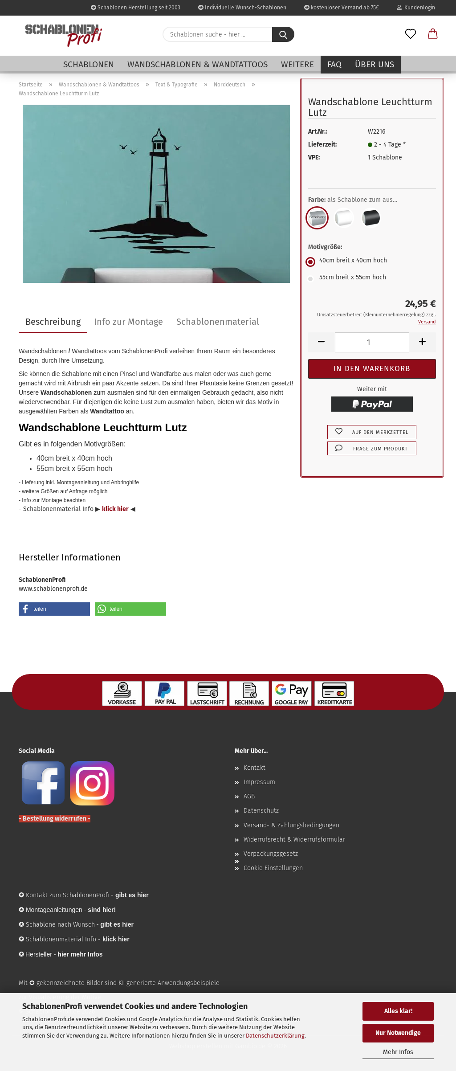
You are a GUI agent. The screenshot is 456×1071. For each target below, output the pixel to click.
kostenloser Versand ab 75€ (341, 7)
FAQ (334, 64)
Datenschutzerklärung (275, 1035)
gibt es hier (117, 924)
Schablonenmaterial (217, 321)
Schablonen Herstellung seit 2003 (135, 7)
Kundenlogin (416, 7)
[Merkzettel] (410, 34)
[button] (433, 34)
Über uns (374, 64)
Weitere (297, 64)
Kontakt (254, 768)
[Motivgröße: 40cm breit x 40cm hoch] (372, 262)
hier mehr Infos (79, 954)
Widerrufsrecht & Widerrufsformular (294, 839)
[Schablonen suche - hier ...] (283, 34)
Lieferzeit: (322, 144)
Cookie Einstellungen (273, 868)
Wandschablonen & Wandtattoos (197, 64)
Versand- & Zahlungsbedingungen (291, 825)
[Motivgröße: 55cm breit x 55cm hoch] (372, 279)
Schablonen (88, 64)
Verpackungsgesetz (271, 854)
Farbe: (359, 200)
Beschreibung (53, 321)
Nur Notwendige (398, 1033)
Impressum (259, 782)
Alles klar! (398, 1011)
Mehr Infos (398, 1052)
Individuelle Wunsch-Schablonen (242, 7)
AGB (249, 796)
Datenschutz (261, 810)
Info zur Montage (128, 321)
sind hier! (102, 909)
